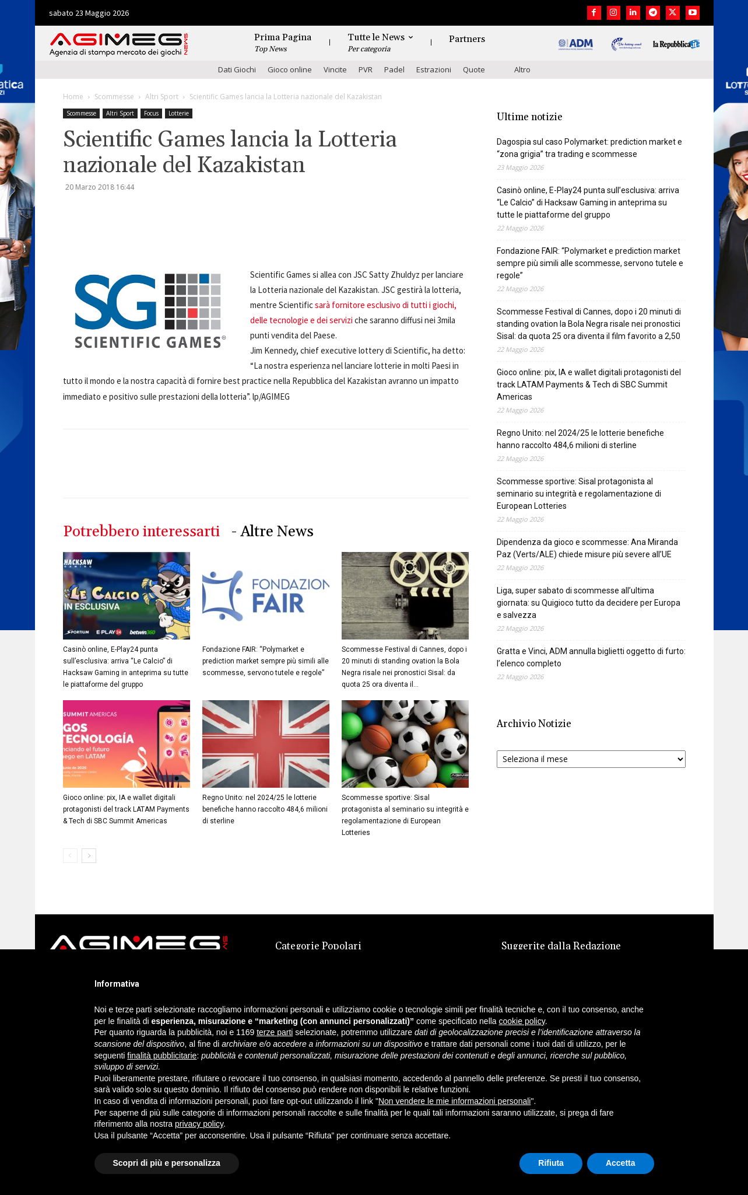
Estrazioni (433, 69)
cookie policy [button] (522, 1021)
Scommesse (114, 97)
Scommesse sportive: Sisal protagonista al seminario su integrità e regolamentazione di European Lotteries (579, 494)
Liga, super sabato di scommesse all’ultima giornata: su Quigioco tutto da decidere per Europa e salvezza (588, 603)
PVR (366, 69)
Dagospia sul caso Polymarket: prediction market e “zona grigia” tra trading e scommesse (589, 148)
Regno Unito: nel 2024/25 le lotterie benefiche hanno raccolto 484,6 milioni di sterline (265, 809)
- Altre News (272, 532)
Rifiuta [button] (551, 1163)
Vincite (335, 69)
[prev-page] (70, 855)
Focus (151, 113)
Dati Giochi (237, 69)
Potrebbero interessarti (141, 532)
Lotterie (178, 113)
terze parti (275, 1032)
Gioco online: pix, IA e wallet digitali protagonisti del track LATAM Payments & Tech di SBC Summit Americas (126, 809)
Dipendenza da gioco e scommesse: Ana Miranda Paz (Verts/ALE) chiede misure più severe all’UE (587, 548)
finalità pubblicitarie (161, 1055)
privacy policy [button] (199, 1123)
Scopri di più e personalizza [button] (166, 1163)
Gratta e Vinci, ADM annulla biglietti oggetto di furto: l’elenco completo (591, 657)
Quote (474, 69)
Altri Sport (161, 97)
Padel (394, 69)
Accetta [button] (620, 1163)
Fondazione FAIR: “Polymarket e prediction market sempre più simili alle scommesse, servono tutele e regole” (265, 661)
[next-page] (89, 855)
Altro (522, 69)
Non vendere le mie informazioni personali (454, 1101)
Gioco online (290, 69)
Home (73, 97)
